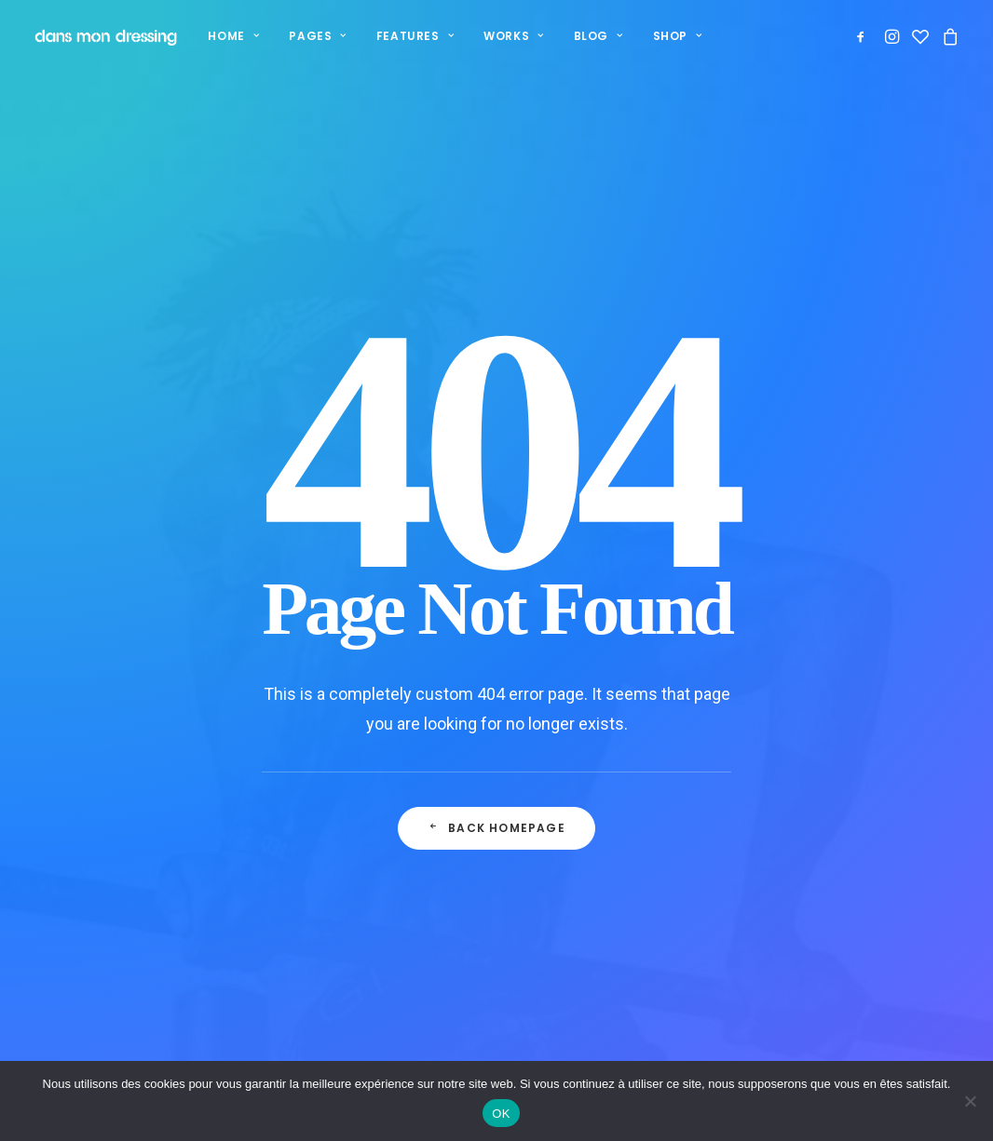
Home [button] (230, 36)
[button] (864, 36)
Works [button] (510, 36)
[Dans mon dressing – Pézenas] (104, 36)
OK (501, 1114)
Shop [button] (675, 36)
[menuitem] (230, 36)
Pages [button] (314, 36)
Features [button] (412, 36)
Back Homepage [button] (496, 592)
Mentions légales (610, 935)
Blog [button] (595, 36)
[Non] (969, 1101)
